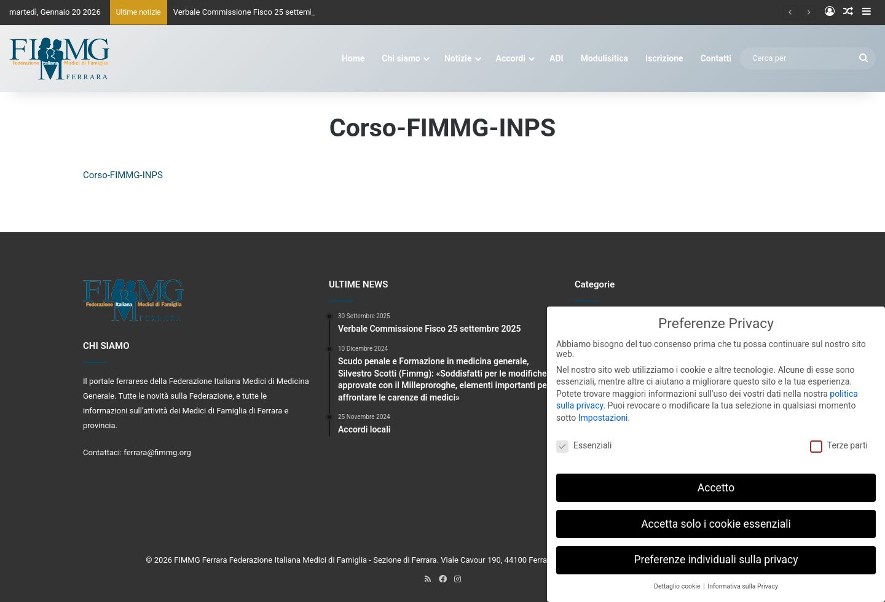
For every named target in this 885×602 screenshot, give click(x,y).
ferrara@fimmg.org (157, 452)
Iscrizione (664, 58)
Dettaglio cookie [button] (678, 581)
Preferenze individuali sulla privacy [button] (716, 554)
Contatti (716, 58)
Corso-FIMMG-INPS (123, 175)
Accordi (510, 58)
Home (353, 58)
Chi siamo (401, 58)
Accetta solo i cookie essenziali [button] (716, 518)
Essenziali (584, 439)
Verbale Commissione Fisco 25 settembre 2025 (257, 12)
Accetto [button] (716, 481)
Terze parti (839, 439)
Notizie (458, 58)
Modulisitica (604, 58)
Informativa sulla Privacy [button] (742, 581)
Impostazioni (603, 411)
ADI (556, 58)
